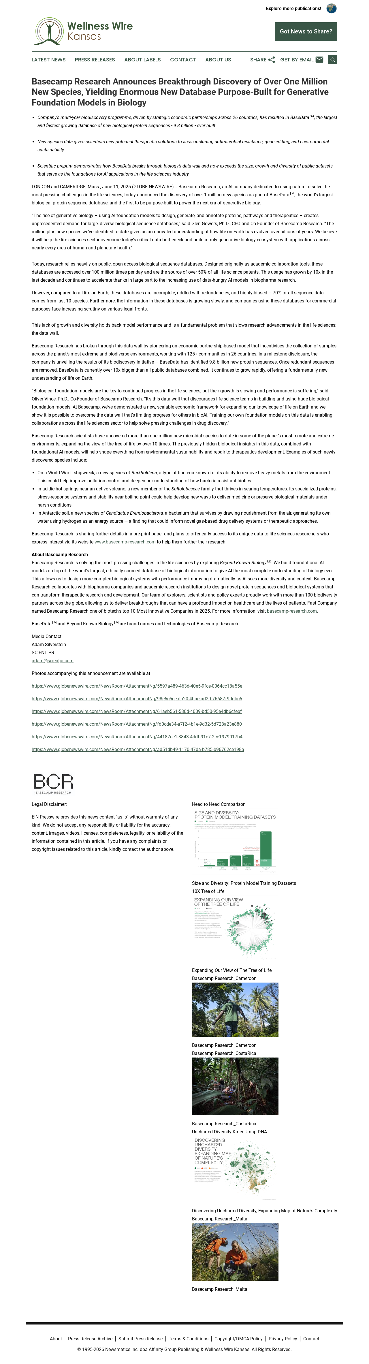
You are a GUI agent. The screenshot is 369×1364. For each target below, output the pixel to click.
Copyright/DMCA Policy (238, 1339)
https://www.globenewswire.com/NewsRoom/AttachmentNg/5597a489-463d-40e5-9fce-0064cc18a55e (137, 686)
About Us (218, 60)
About (56, 1339)
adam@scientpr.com (53, 660)
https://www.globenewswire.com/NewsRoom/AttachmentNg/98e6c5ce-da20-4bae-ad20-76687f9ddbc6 (137, 698)
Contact (183, 60)
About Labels (142, 60)
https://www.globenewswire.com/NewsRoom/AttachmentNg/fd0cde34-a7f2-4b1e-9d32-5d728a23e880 (137, 724)
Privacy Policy (283, 1339)
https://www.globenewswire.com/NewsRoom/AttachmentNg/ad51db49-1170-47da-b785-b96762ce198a (138, 749)
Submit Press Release (140, 1339)
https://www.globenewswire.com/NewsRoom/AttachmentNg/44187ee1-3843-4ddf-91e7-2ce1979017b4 (137, 737)
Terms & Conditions (188, 1339)
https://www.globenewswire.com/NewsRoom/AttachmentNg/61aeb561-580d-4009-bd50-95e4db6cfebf (137, 711)
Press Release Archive (90, 1339)
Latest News (49, 60)
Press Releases (95, 60)
